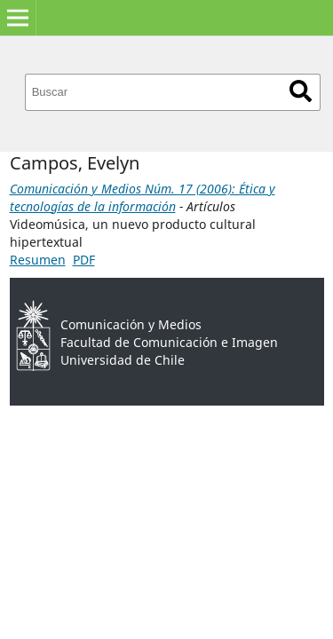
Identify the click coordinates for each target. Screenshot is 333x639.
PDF (84, 259)
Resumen (38, 259)
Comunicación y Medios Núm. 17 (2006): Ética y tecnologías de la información (142, 197)
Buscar (300, 91)
